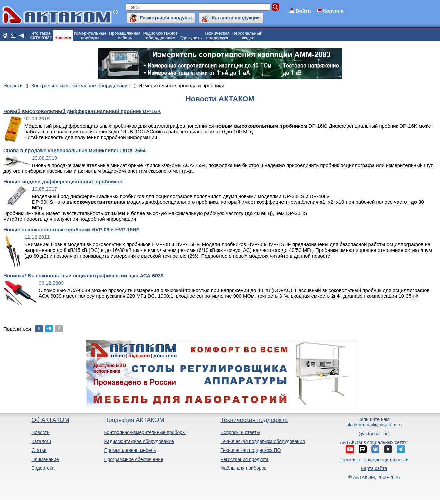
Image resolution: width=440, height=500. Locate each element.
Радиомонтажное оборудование (139, 441)
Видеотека (42, 468)
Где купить (191, 38)
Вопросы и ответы (240, 432)
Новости (63, 38)
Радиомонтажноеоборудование (160, 35)
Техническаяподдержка (217, 35)
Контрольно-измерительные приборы (145, 432)
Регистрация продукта (166, 17)
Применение (45, 459)
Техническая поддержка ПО (251, 450)
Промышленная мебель (130, 450)
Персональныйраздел (247, 35)
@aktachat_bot (374, 433)
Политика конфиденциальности (374, 459)
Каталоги (41, 441)
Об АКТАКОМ (50, 420)
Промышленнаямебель (125, 35)
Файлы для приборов (244, 468)
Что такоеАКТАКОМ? (41, 35)
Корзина (333, 11)
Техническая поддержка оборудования (263, 441)
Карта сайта (374, 468)
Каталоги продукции (236, 17)
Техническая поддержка (254, 420)
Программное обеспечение (133, 459)
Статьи (38, 450)
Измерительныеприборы (90, 35)
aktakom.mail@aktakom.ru (374, 424)
